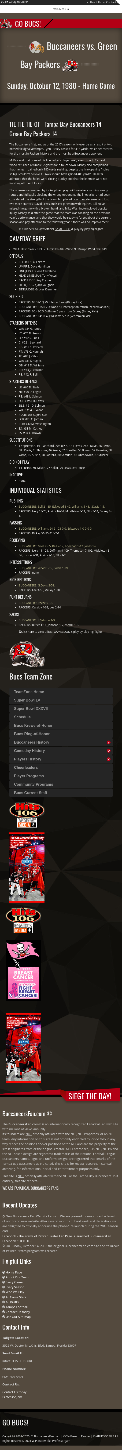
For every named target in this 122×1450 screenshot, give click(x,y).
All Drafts (12, 1302)
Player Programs (29, 776)
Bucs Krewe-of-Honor (33, 725)
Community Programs (33, 784)
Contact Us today (18, 1312)
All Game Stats (16, 1297)
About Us (95, 2)
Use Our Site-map (18, 1317)
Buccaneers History (31, 742)
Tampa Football (17, 1307)
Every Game (14, 1282)
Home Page (14, 1272)
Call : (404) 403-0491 (15, 2)
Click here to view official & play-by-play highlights (62, 229)
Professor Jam (12, 1397)
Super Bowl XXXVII (31, 709)
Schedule (22, 717)
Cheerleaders (26, 768)
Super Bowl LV (27, 700)
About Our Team (17, 1277)
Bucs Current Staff (30, 793)
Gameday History (29, 751)
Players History (27, 759)
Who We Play (15, 1292)
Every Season (15, 1287)
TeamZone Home (29, 692)
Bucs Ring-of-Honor (32, 734)
